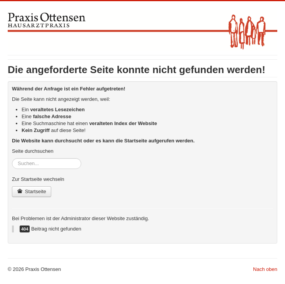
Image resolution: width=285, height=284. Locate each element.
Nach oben (265, 269)
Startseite (31, 191)
